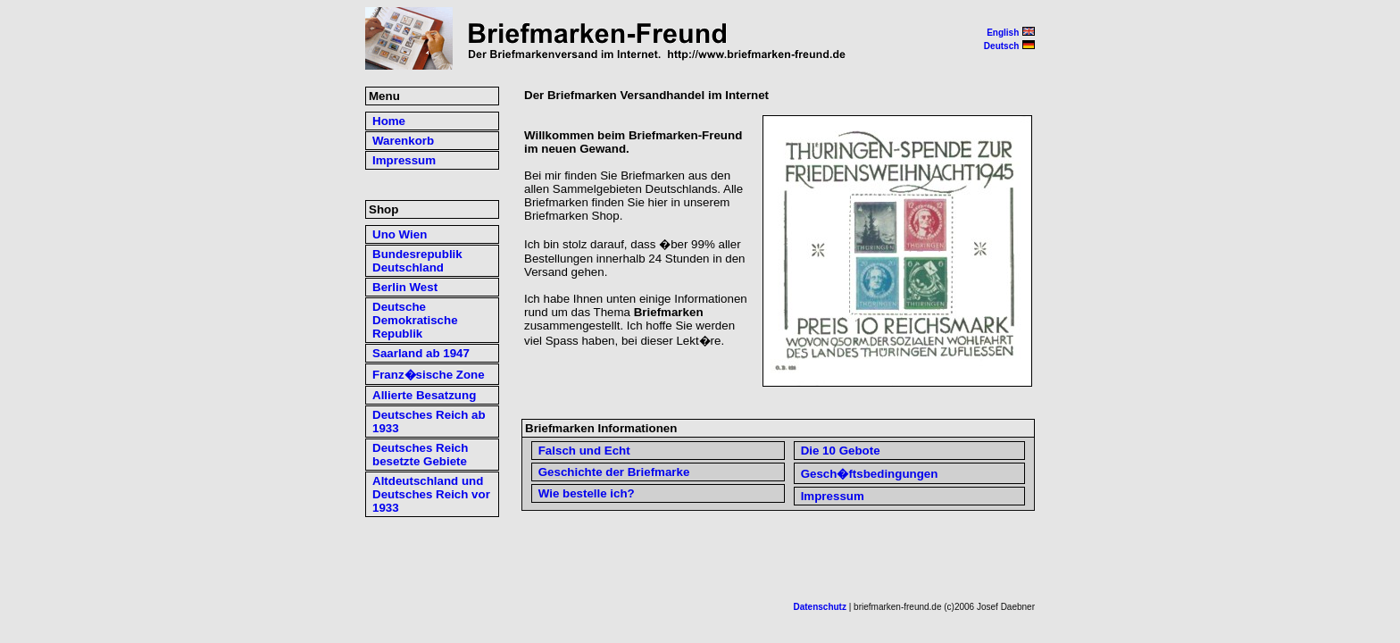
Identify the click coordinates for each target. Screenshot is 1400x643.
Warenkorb (403, 140)
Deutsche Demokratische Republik (415, 320)
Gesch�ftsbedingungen (869, 473)
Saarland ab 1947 (421, 353)
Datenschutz (820, 607)
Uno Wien (399, 234)
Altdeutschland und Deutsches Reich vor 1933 (431, 494)
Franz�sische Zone (428, 374)
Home (388, 121)
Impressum (832, 496)
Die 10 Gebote (840, 450)
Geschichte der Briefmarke (614, 472)
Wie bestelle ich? (586, 493)
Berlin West (405, 287)
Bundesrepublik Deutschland (417, 260)
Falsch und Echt (584, 450)
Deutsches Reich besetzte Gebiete (420, 454)
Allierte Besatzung (424, 395)
